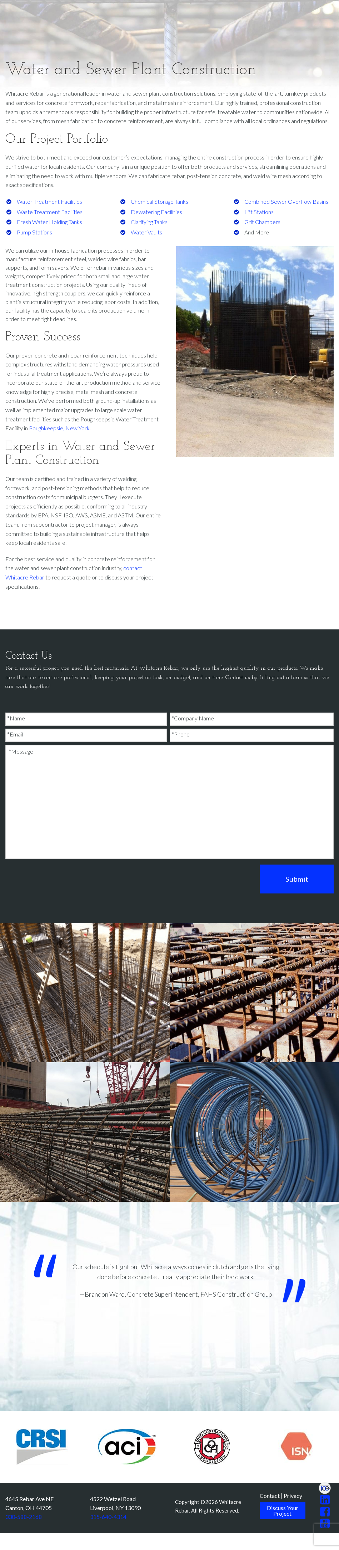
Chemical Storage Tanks (159, 201)
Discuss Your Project (282, 1510)
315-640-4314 (108, 1516)
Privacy (293, 1495)
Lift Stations (259, 211)
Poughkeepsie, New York (59, 428)
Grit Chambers (262, 221)
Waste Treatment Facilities (50, 211)
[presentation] (59, 878)
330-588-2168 (23, 1516)
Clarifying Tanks (149, 221)
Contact (270, 1495)
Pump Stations (34, 232)
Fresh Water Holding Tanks (49, 221)
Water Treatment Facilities (49, 201)
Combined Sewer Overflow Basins (286, 201)
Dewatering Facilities (156, 211)
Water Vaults (146, 232)
